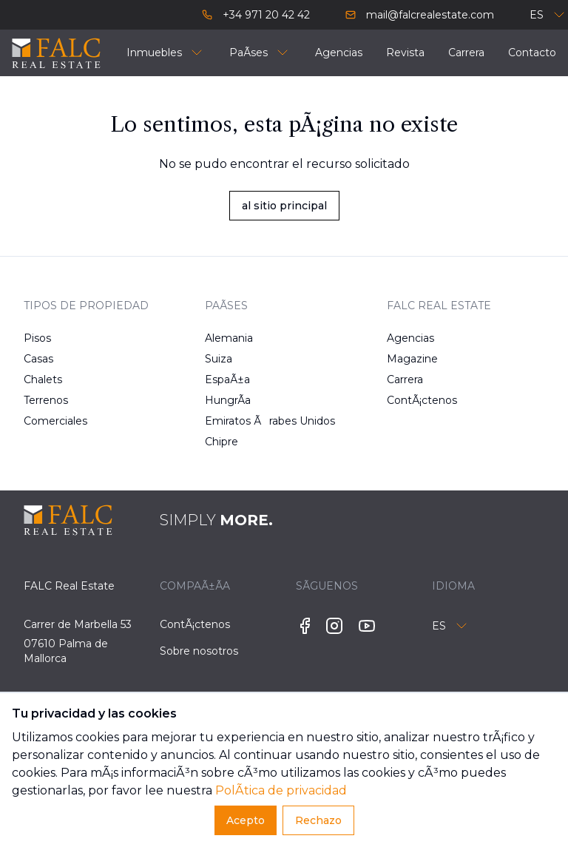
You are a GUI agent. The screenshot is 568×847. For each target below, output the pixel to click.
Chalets (43, 379)
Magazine (412, 358)
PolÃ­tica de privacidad (281, 790)
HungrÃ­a (228, 400)
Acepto (245, 820)
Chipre (221, 441)
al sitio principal (284, 205)
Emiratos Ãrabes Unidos (231, 421)
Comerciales (50, 421)
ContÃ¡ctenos (413, 400)
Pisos (37, 338)
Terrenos (46, 400)
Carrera (405, 379)
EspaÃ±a (227, 379)
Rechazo (318, 820)
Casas (38, 358)
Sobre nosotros (199, 651)
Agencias (410, 338)
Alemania (229, 338)
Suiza (218, 358)
